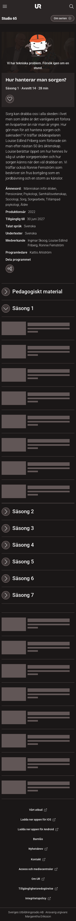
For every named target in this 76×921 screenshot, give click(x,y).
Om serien (62, 18)
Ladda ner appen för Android (38, 829)
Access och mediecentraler (38, 869)
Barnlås (38, 839)
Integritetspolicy (38, 898)
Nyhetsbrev (38, 848)
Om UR (38, 878)
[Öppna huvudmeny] (4, 6)
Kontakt (38, 859)
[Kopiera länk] (10, 268)
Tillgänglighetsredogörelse (38, 888)
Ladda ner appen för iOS (38, 819)
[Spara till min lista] (10, 99)
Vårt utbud (38, 809)
